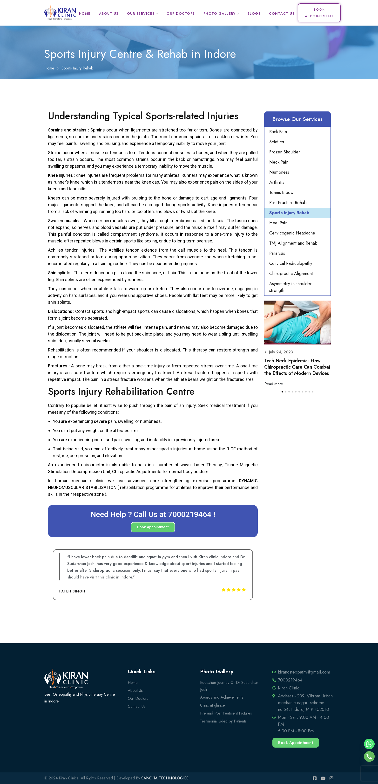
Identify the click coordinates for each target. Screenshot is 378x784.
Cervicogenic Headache (292, 233)
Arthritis (276, 182)
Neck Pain (278, 162)
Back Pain (278, 132)
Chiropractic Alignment (291, 273)
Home (85, 13)
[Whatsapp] (369, 744)
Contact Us (282, 13)
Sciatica (276, 142)
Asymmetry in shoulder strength (290, 287)
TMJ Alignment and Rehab (293, 243)
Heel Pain (278, 223)
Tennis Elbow (281, 192)
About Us (109, 13)
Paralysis (277, 253)
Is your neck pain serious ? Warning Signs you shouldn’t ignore (297, 367)
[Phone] (369, 756)
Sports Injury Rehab (289, 213)
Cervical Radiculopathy (290, 263)
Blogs (254, 13)
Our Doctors (181, 13)
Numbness (279, 172)
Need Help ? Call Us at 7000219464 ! (153, 514)
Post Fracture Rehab (288, 202)
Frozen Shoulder (284, 152)
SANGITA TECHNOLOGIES (165, 778)
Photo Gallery (219, 13)
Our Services (141, 13)
